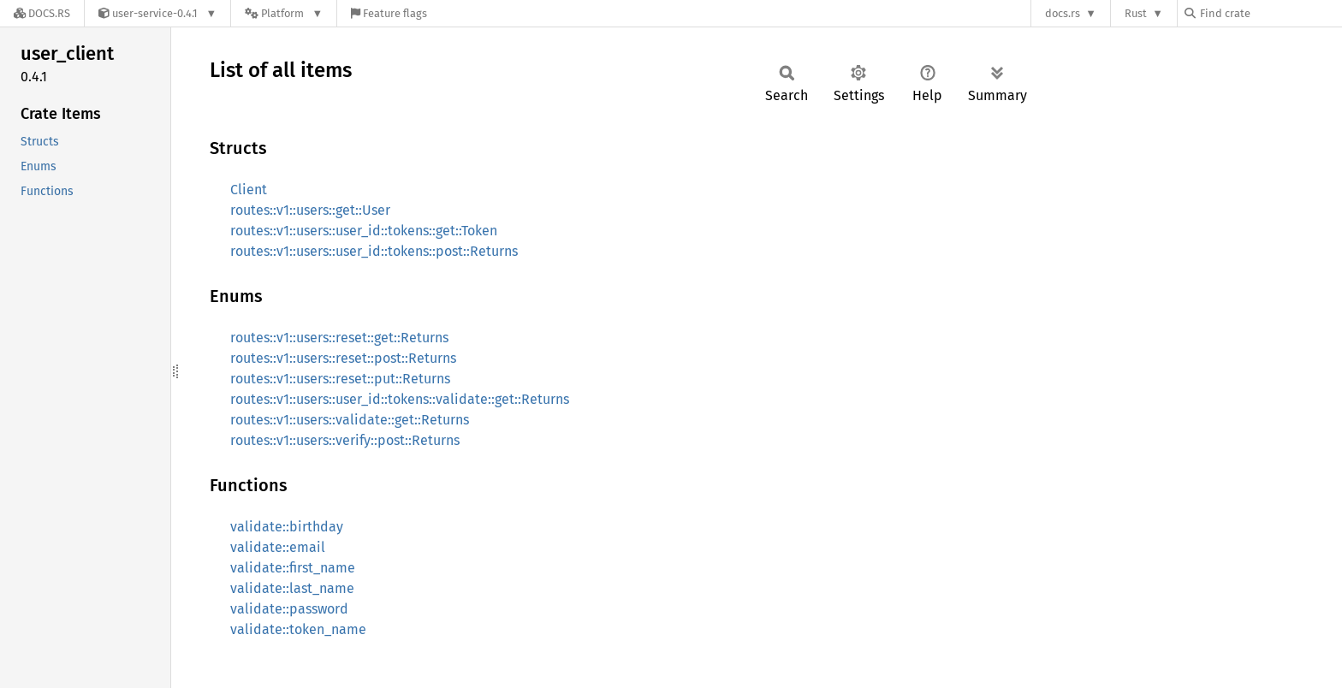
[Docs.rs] (42, 13)
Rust (1136, 13)
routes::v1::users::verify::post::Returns (345, 440)
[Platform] (283, 13)
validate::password (289, 609)
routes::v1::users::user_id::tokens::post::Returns (374, 251)
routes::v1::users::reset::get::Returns (339, 337)
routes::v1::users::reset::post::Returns (343, 358)
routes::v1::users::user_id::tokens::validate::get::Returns (399, 399)
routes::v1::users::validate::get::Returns (349, 420)
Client (248, 189)
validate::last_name (292, 588)
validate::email (277, 547)
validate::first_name (292, 568)
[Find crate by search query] (1270, 13)
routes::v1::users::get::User (310, 210)
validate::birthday (286, 527)
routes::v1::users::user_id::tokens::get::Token (363, 230)
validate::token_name (298, 629)
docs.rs (1062, 13)
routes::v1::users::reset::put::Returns (340, 379)
